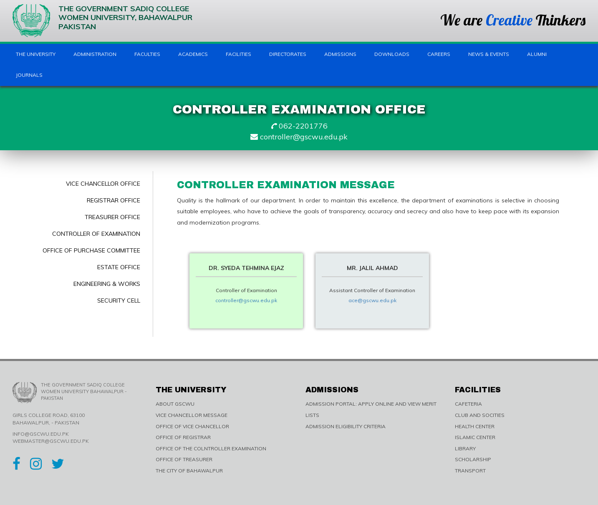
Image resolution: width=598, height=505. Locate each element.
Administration (94, 54)
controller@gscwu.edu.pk (246, 300)
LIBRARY (465, 448)
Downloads (391, 54)
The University (36, 54)
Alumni (537, 54)
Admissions (340, 54)
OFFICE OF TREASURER (184, 459)
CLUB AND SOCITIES (480, 415)
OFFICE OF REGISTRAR (183, 437)
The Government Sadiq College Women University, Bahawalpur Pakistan (102, 20)
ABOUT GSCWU (175, 404)
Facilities (238, 54)
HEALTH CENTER (475, 426)
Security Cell (118, 300)
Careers (438, 54)
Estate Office (118, 267)
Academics (193, 54)
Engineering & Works (106, 284)
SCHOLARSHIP (473, 459)
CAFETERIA (468, 404)
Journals (29, 75)
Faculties (147, 54)
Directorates (287, 54)
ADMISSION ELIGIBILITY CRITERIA (345, 426)
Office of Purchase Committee (91, 250)
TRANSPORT (470, 470)
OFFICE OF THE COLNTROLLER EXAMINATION (211, 448)
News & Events (488, 54)
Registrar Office (113, 200)
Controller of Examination (96, 233)
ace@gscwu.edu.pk (372, 300)
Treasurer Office (112, 217)
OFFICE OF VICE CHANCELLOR (192, 426)
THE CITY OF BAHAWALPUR (189, 470)
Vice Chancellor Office (103, 183)
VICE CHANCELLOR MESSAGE (191, 415)
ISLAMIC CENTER (475, 437)
